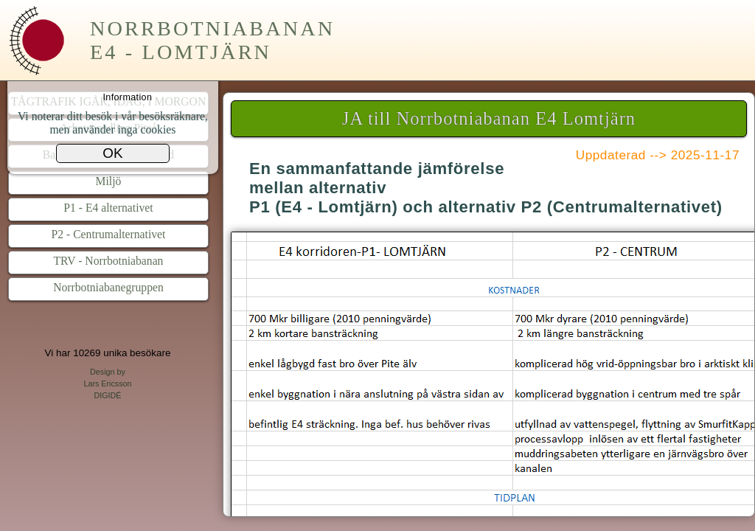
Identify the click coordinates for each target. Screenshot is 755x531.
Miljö (109, 181)
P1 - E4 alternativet (108, 207)
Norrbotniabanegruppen (108, 287)
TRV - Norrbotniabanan (109, 260)
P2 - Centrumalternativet (109, 234)
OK (112, 153)
